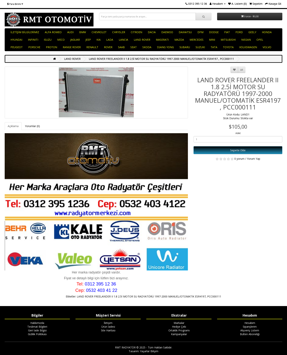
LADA (109, 39)
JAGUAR (75, 39)
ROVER (108, 47)
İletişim (108, 323)
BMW (82, 32)
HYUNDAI (16, 39)
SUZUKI (200, 47)
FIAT (227, 32)
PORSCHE (34, 47)
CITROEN (136, 32)
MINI (212, 39)
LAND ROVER (142, 39)
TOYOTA (228, 47)
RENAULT (92, 47)
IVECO (61, 39)
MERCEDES (196, 39)
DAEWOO (167, 32)
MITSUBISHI (228, 39)
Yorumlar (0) (32, 126)
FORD (239, 32)
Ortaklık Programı (179, 330)
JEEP (88, 39)
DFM (200, 32)
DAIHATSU (185, 32)
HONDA (267, 32)
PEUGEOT (16, 47)
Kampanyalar (179, 334)
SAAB (121, 47)
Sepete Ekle (238, 150)
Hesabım (249, 323)
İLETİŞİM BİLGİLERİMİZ (24, 32)
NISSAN (246, 39)
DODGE (214, 32)
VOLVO (267, 47)
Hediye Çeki (179, 326)
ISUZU (48, 39)
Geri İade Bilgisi (37, 330)
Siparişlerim (250, 326)
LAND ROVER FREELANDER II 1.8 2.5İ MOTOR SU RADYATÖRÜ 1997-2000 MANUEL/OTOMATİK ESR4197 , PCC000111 (161, 59)
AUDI (70, 32)
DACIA (152, 32)
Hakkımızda (37, 323)
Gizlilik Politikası (37, 334)
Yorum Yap (253, 158)
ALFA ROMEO (53, 32)
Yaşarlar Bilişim (149, 351)
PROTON (51, 47)
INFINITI (33, 39)
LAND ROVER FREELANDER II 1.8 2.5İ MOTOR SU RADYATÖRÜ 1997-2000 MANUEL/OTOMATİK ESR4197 (141, 296)
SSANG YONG (165, 47)
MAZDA (179, 39)
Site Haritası (108, 330)
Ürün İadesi (108, 326)
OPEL (259, 39)
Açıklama (13, 126)
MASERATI (162, 39)
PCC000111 (214, 296)
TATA (214, 47)
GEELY (252, 32)
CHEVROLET (99, 32)
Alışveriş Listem (249, 330)
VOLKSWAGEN (248, 47)
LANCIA (123, 39)
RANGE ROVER (72, 47)
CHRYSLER (118, 32)
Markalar (179, 323)
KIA (98, 39)
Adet (238, 133)
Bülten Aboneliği (250, 334)
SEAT (133, 47)
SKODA (146, 47)
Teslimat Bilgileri (37, 326)
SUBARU (184, 47)
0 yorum (239, 158)
